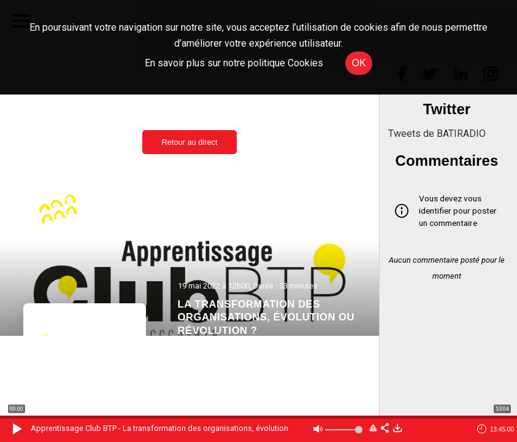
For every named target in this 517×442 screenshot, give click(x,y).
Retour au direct (189, 142)
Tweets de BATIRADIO (437, 133)
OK (358, 63)
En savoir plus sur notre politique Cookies (234, 63)
